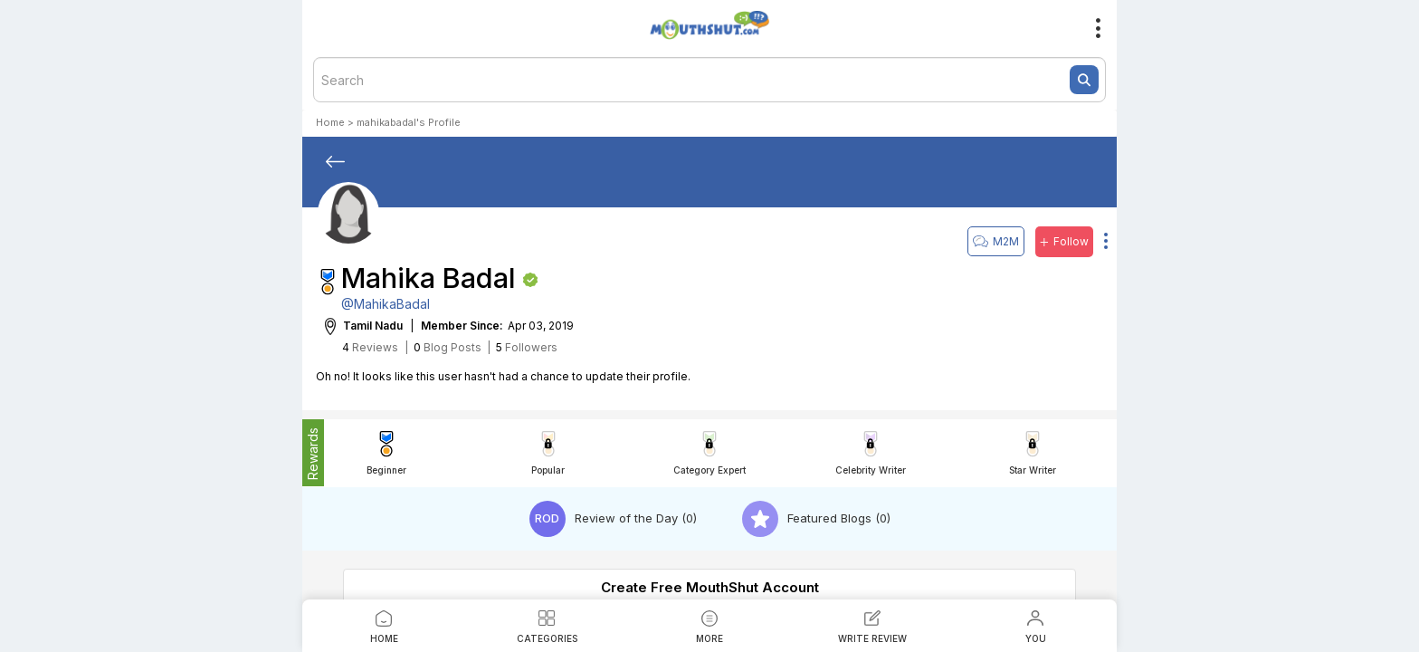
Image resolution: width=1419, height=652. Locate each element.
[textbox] (709, 79)
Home (330, 122)
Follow (1064, 242)
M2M (996, 241)
